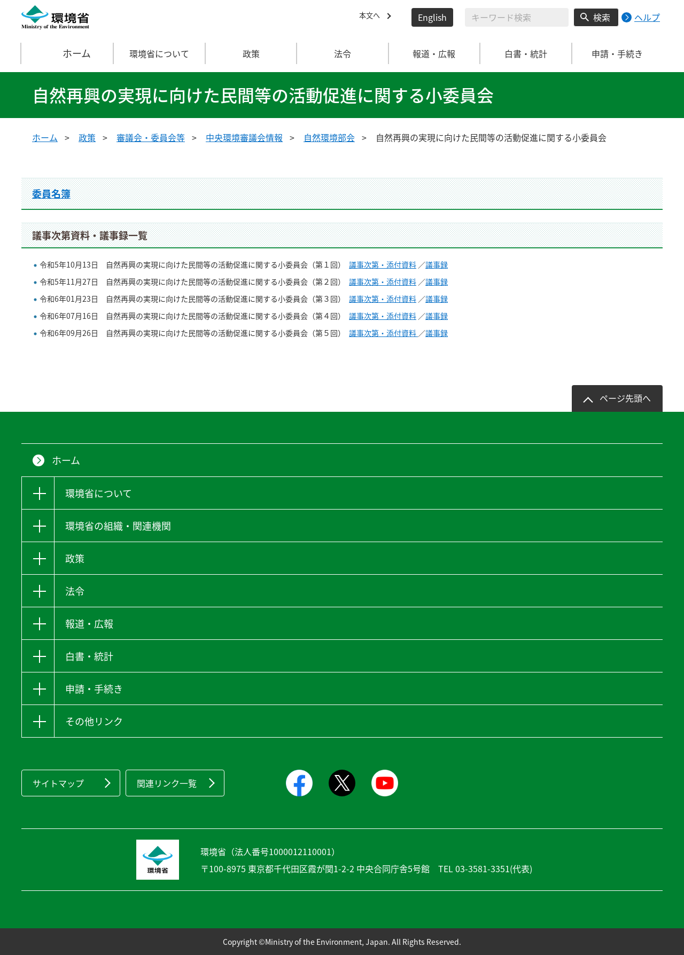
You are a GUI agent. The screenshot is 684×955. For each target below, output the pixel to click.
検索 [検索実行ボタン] (601, 17)
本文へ (372, 17)
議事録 (436, 264)
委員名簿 (51, 193)
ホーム (68, 53)
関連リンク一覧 (167, 783)
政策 (87, 137)
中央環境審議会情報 (244, 137)
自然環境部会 (329, 137)
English (432, 17)
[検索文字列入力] (517, 17)
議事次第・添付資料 (382, 264)
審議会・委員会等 (150, 137)
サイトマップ (58, 783)
